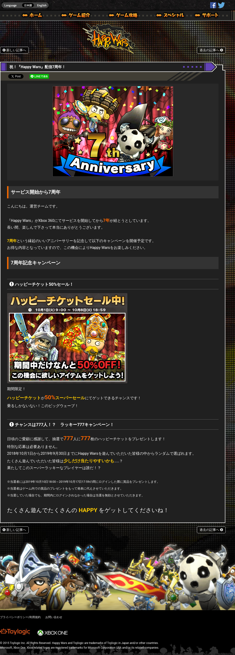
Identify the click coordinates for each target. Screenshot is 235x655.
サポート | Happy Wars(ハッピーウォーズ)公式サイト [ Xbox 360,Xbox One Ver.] (207, 16)
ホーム (34, 16)
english (25, 5)
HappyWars (213, 5)
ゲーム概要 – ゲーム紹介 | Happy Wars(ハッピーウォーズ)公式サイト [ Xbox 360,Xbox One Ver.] (77, 16)
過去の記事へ (211, 50)
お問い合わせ (53, 617)
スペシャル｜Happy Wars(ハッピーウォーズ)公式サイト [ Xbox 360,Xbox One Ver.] (163, 16)
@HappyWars (221, 5)
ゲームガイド (120, 16)
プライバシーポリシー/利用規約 (20, 617)
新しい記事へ (14, 50)
